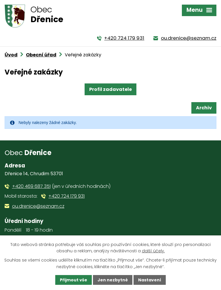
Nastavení (149, 280)
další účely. (153, 251)
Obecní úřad (41, 54)
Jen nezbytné (113, 280)
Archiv (204, 107)
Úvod (11, 54)
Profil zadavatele (110, 89)
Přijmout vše (73, 280)
